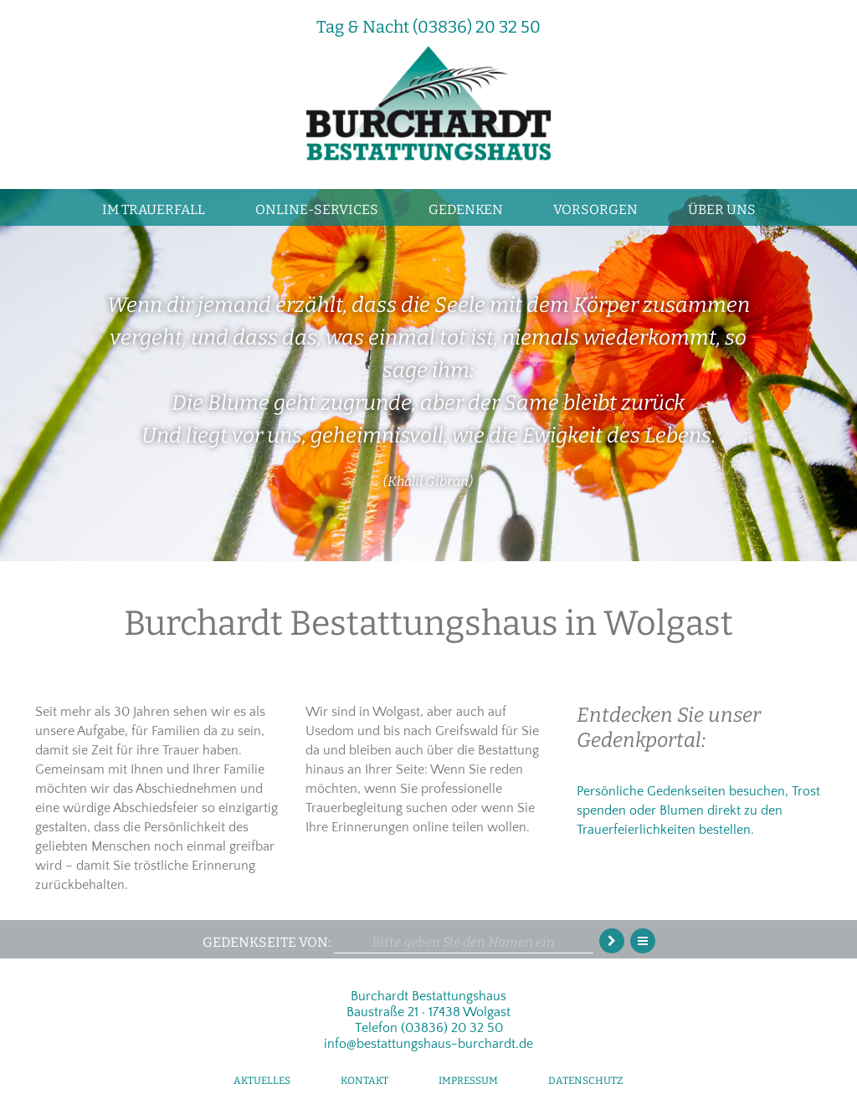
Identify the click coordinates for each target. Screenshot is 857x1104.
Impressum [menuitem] (468, 1080)
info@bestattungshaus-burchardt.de (428, 1043)
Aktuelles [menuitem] (261, 1080)
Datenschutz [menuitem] (585, 1080)
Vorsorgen (595, 209)
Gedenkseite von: (267, 942)
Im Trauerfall (153, 209)
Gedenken (465, 209)
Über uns (722, 209)
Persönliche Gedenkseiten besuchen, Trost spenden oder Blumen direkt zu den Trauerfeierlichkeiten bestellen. (698, 810)
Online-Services (316, 209)
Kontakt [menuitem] (364, 1080)
